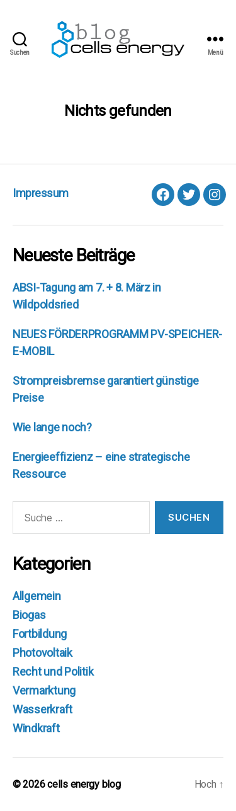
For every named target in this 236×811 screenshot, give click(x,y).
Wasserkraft (42, 709)
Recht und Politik (53, 671)
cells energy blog (83, 784)
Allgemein (37, 596)
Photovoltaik (42, 652)
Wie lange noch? (52, 427)
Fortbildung (40, 633)
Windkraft (36, 728)
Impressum (41, 193)
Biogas (29, 614)
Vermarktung (44, 690)
